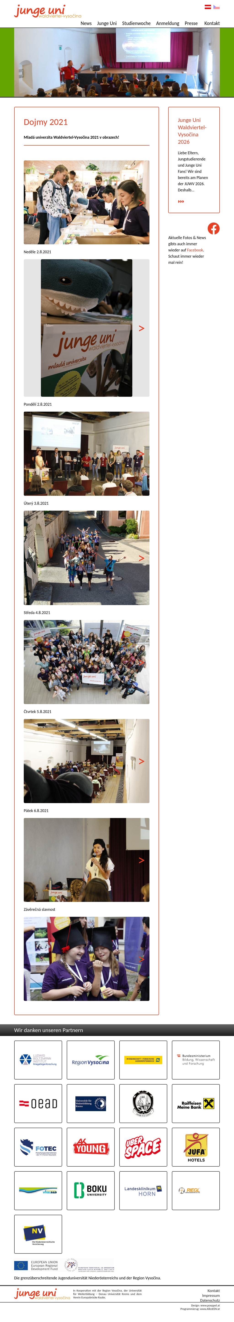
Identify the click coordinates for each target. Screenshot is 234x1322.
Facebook (195, 250)
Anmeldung (167, 23)
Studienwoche (136, 23)
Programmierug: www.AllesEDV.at (200, 1309)
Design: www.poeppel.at (205, 1305)
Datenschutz (210, 1300)
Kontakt (212, 23)
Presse (191, 23)
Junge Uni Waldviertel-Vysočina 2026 (192, 130)
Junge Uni (107, 23)
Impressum (211, 1295)
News (86, 23)
